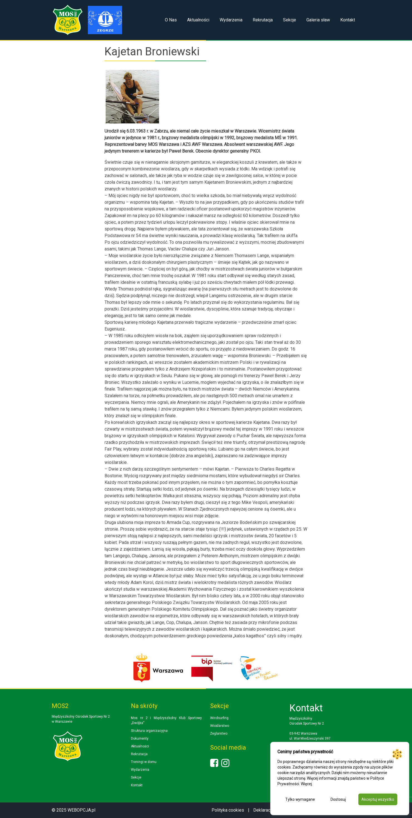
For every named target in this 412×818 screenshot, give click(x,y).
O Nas (171, 20)
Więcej (306, 784)
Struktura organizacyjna (149, 731)
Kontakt (347, 20)
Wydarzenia (231, 20)
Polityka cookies (228, 810)
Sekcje (289, 20)
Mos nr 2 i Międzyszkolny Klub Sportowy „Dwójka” (166, 720)
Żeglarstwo (218, 733)
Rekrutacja (263, 20)
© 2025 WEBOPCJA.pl (73, 810)
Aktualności (198, 20)
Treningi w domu (144, 762)
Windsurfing (219, 718)
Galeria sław (318, 20)
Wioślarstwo (219, 726)
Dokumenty (139, 738)
